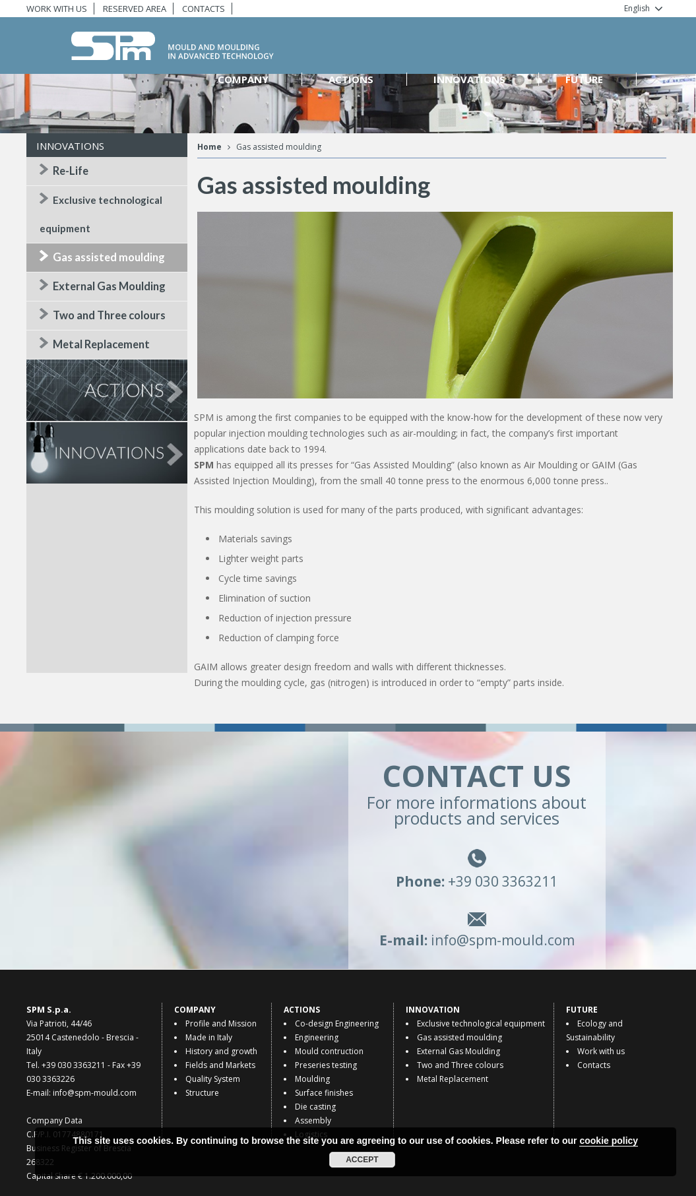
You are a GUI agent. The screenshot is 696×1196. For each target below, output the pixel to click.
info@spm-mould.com (498, 945)
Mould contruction (329, 1051)
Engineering (316, 1037)
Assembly (313, 1120)
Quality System (212, 1079)
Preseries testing (326, 1065)
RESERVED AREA (134, 9)
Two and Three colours (109, 315)
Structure (202, 1092)
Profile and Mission (221, 1023)
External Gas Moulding (109, 286)
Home (209, 146)
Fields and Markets (220, 1065)
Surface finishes (324, 1092)
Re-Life (70, 170)
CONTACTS (203, 9)
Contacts (593, 1065)
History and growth (221, 1051)
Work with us (601, 1051)
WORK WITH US (56, 9)
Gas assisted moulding (109, 257)
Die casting (315, 1106)
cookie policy (608, 1140)
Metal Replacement (101, 344)
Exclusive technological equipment (481, 1023)
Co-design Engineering (337, 1023)
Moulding (312, 1079)
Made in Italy (208, 1037)
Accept (362, 1159)
